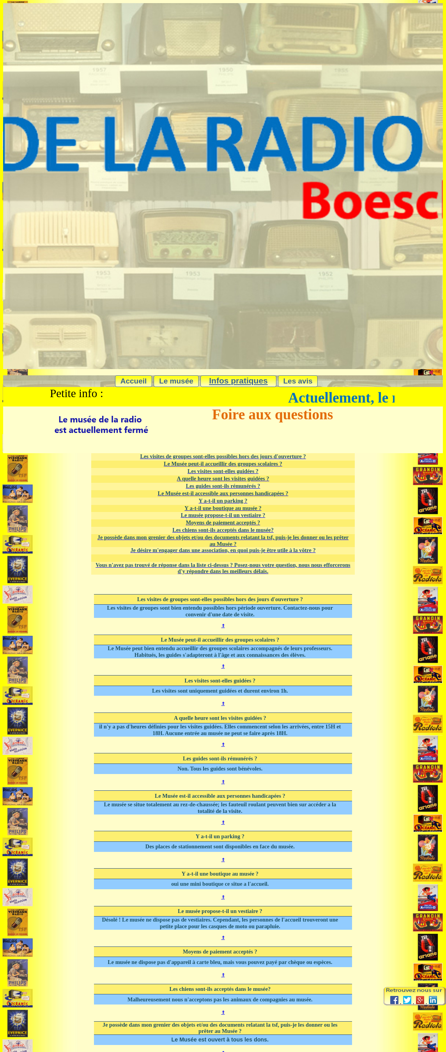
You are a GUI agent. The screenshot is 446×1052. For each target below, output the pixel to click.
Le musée (176, 381)
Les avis (298, 381)
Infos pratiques (238, 380)
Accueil (133, 381)
